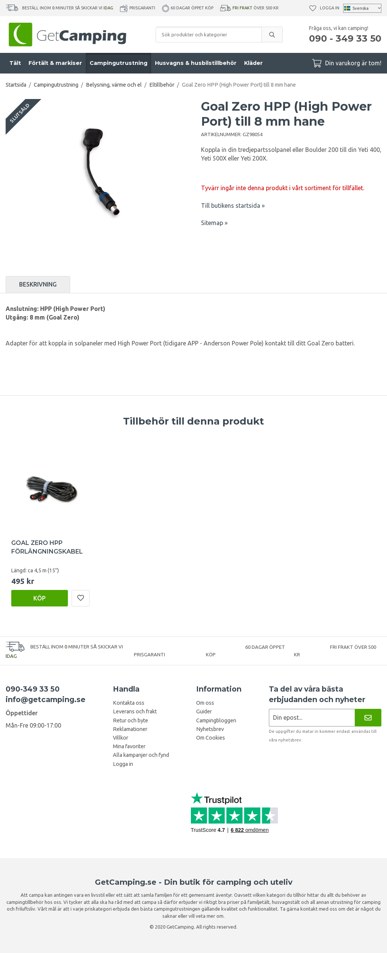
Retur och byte (130, 720)
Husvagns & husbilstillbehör (196, 63)
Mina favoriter (129, 746)
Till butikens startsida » (233, 205)
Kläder (253, 63)
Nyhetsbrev (210, 729)
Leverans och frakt (135, 711)
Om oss (205, 703)
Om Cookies (210, 738)
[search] (271, 34)
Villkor (120, 738)
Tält (15, 63)
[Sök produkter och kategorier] (208, 34)
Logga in (329, 8)
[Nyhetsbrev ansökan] (312, 717)
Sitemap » (214, 222)
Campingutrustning (118, 63)
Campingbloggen (216, 720)
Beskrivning (38, 284)
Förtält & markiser (55, 63)
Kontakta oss (128, 703)
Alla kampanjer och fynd (141, 755)
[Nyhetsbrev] (368, 717)
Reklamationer (130, 729)
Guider (204, 711)
